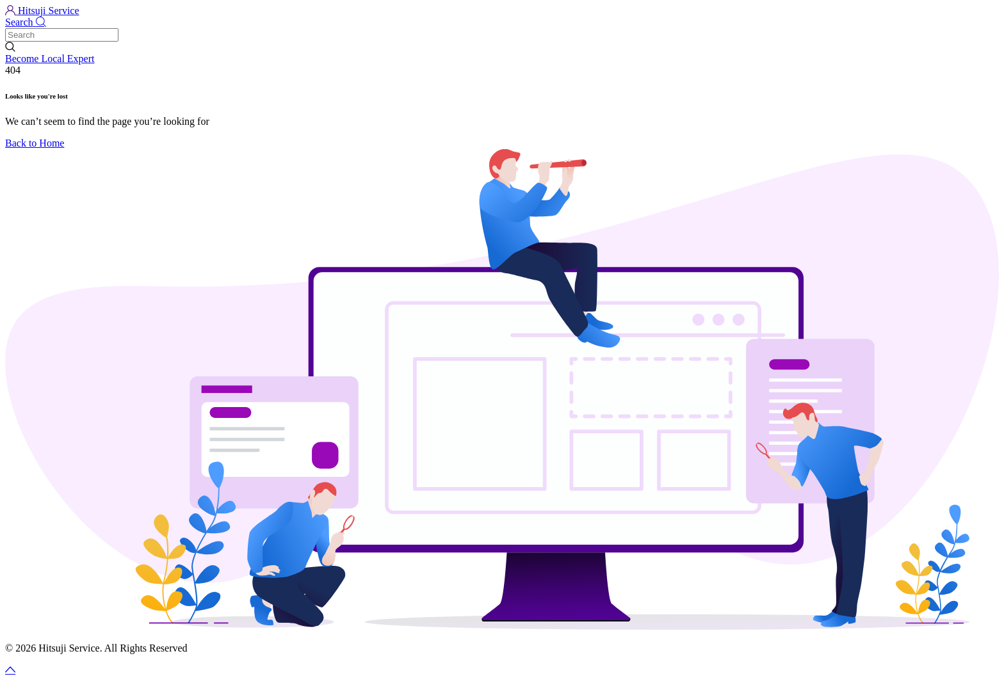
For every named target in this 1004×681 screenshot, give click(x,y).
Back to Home (34, 143)
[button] (502, 22)
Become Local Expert (50, 58)
